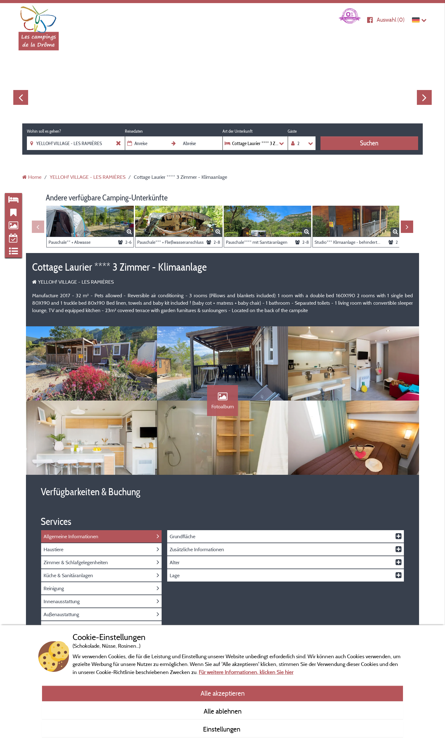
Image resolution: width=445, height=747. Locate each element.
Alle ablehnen (223, 711)
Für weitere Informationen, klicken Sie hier (246, 672)
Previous (20, 97)
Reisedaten (134, 131)
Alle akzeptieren (223, 693)
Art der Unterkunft (237, 131)
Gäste (292, 131)
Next (424, 97)
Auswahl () (391, 19)
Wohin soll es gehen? (44, 131)
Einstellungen (222, 729)
